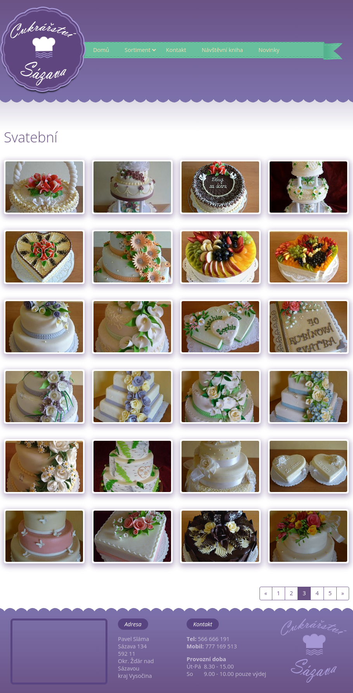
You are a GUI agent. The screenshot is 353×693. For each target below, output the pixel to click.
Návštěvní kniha (222, 50)
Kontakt (176, 50)
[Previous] (266, 593)
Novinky (268, 50)
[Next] (342, 593)
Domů (101, 50)
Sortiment (138, 50)
